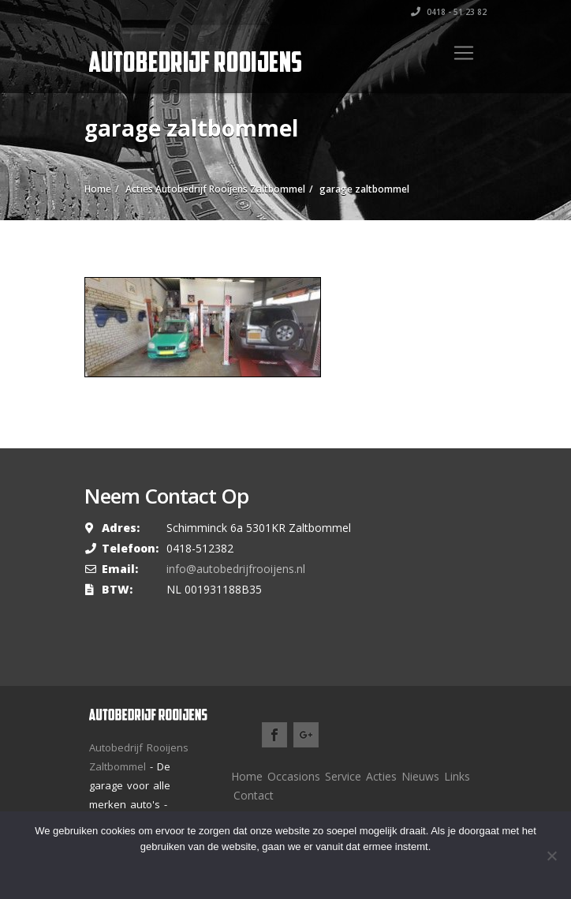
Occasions (293, 776)
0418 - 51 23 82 (449, 11)
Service (343, 776)
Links (457, 776)
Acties (381, 776)
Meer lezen (308, 871)
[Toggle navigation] (464, 53)
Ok (241, 871)
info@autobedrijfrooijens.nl (235, 568)
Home (247, 776)
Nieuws (420, 776)
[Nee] (551, 855)
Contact (253, 795)
